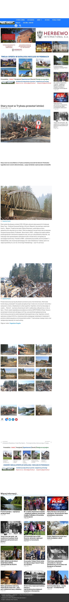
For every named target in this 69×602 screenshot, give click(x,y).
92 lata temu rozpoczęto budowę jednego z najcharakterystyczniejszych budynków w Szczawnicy (34, 588)
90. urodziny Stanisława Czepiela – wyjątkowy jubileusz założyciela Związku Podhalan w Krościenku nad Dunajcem (60, 85)
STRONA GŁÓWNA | (6, 595)
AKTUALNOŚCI (30, 20)
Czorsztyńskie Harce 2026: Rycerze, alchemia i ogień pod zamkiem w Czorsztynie (33, 538)
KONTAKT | (15, 595)
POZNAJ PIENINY (56, 20)
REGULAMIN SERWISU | (8, 596)
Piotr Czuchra (14, 599)
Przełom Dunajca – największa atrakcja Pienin (60, 67)
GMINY (39, 20)
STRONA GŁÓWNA (20, 20)
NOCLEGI (18, 22)
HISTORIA (47, 20)
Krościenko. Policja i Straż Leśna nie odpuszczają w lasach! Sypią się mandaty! (34, 562)
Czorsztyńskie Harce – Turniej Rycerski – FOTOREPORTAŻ (56, 586)
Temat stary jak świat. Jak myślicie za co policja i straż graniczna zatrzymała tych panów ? (61, 125)
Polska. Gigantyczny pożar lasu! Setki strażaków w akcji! (57, 537)
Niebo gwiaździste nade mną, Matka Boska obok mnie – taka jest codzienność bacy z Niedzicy (11, 587)
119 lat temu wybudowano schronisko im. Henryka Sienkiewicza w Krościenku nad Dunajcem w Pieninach (57, 563)
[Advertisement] (34, 9)
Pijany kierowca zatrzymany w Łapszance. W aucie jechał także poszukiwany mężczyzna (60, 105)
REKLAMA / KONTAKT (28, 22)
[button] (20, 25)
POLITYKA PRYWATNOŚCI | (26, 595)
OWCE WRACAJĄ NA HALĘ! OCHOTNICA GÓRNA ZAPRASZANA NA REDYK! (9, 562)
